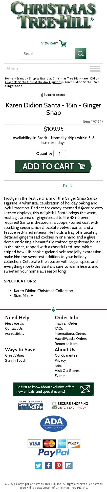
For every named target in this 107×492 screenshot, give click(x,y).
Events (60, 375)
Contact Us (14, 328)
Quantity (44, 153)
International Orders (70, 333)
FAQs (59, 328)
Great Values (15, 355)
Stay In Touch (15, 360)
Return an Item (66, 343)
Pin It (67, 185)
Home (9, 78)
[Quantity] (59, 153)
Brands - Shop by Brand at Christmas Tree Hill (47, 78)
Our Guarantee (66, 355)
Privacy (60, 360)
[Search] (48, 53)
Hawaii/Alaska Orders (71, 338)
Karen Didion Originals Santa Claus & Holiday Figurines (52, 80)
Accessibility (14, 333)
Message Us (14, 323)
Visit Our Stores (67, 370)
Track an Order (66, 323)
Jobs (58, 365)
